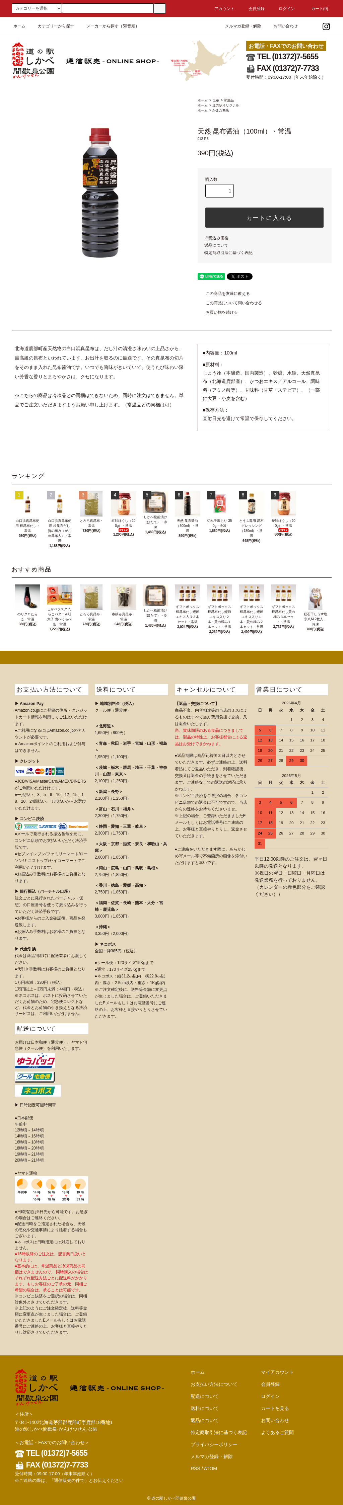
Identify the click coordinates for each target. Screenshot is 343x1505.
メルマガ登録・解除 (239, 26)
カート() (315, 8)
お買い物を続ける (218, 312)
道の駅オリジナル (225, 105)
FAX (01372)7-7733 (282, 68)
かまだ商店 (220, 110)
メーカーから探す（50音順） (108, 26)
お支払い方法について (214, 1384)
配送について (205, 1396)
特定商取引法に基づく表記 (228, 252)
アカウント (220, 8)
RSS (195, 1468)
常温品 (229, 100)
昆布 (215, 100)
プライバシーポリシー (214, 1444)
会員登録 (253, 8)
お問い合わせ (282, 26)
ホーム (19, 26)
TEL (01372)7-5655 (282, 56)
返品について (216, 245)
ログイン (283, 8)
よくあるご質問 (277, 1432)
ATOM (210, 1468)
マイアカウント (277, 1372)
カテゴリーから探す (52, 26)
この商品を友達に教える (224, 293)
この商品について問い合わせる (230, 303)
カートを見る (275, 1408)
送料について (205, 1408)
